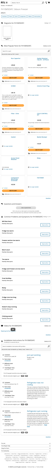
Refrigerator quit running (37, 411)
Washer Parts (16, 459)
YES (22, 375)
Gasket (13, 137)
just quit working (34, 355)
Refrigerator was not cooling (35, 383)
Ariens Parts (13, 453)
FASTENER (40, 177)
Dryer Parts (31, 459)
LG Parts (31, 455)
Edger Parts (28, 462)
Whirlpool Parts (30, 457)
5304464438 (8, 361)
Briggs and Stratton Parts (23, 453)
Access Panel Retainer (15, 158)
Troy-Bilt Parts (22, 457)
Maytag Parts (37, 455)
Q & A (16, 16)
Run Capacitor (15, 58)
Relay (39, 158)
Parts (10, 16)
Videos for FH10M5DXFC (13, 326)
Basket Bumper (42, 137)
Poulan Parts (15, 457)
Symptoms (23, 16)
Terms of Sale (39, 467)
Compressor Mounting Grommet (15, 179)
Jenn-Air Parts (17, 455)
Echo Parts (32, 453)
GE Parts (45, 453)
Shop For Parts (5, 448)
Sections (4, 16)
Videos (30, 16)
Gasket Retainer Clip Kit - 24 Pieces (43, 59)
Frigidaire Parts (38, 453)
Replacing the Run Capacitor (8, 331)
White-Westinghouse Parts (39, 457)
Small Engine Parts (41, 460)
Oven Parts (44, 459)
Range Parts (8, 460)
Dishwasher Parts (8, 459)
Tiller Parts (34, 462)
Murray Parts (8, 457)
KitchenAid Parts (24, 455)
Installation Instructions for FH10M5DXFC (19, 341)
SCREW (13, 86)
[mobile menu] (6, 3)
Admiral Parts (7, 453)
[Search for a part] (26, 51)
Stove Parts (38, 459)
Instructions (37, 16)
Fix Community (5, 451)
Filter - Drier (15, 113)
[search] (43, 3)
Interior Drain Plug (43, 86)
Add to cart (13, 77)
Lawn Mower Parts (32, 460)
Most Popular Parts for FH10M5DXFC (17, 46)
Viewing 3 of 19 (47, 341)
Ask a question (26, 207)
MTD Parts (43, 455)
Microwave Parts (15, 460)
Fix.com (3, 443)
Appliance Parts (24, 460)
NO (26, 375)
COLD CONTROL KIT (42, 114)
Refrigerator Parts (24, 459)
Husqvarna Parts (9, 455)
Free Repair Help (5, 446)
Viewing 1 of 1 (47, 325)
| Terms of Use (30, 467)
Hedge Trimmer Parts (20, 462)
